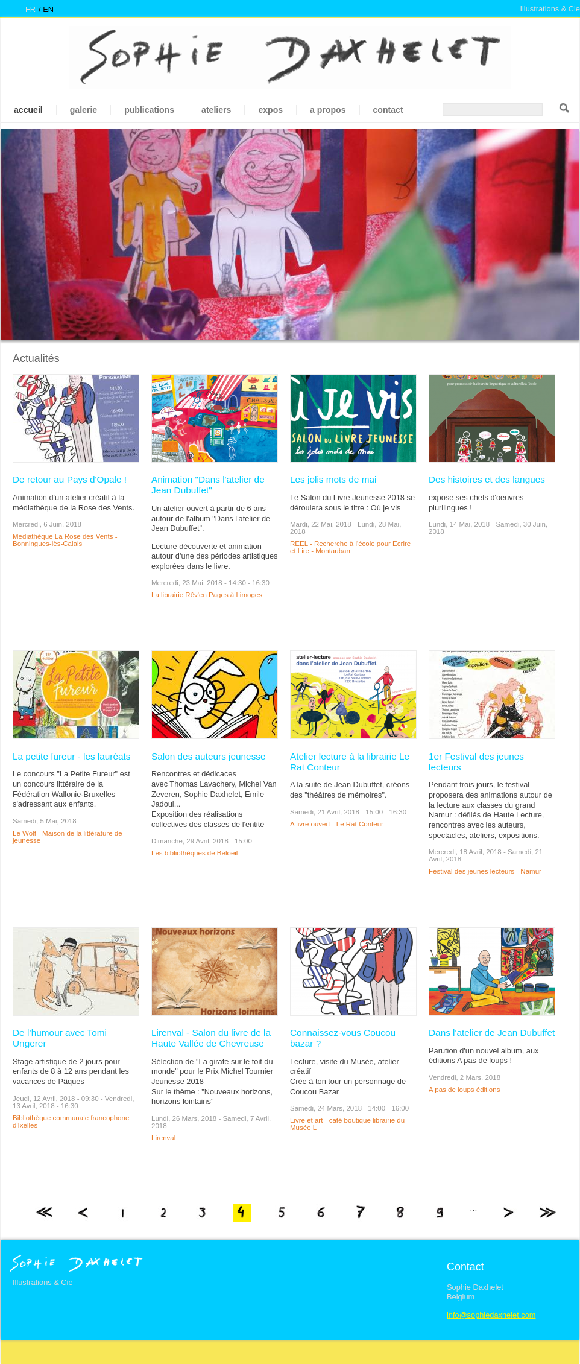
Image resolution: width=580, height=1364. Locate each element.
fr (30, 9)
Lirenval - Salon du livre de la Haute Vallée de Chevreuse (211, 1037)
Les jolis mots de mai (333, 479)
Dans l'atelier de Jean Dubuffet (492, 1032)
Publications (149, 110)
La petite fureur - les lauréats (72, 756)
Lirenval (163, 1137)
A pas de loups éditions (464, 1089)
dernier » (547, 1213)
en (48, 9)
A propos (327, 110)
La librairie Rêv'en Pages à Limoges (206, 594)
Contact (388, 110)
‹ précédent (84, 1213)
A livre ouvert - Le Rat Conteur (336, 824)
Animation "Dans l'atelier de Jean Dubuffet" (208, 484)
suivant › (508, 1213)
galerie (83, 110)
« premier (44, 1213)
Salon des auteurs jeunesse (208, 756)
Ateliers (216, 110)
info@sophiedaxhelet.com (491, 1314)
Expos (270, 110)
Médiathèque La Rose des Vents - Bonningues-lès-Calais (65, 540)
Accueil (28, 110)
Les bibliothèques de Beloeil (194, 853)
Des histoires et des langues (487, 479)
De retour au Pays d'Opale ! (70, 479)
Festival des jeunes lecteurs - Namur (485, 871)
